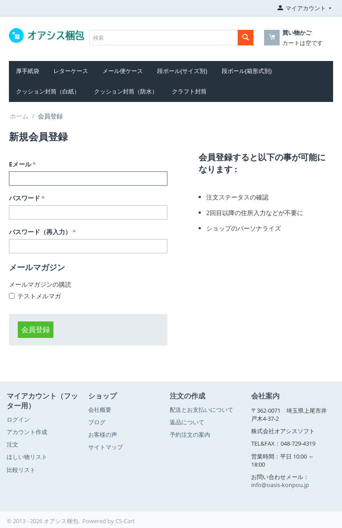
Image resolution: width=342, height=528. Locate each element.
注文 (12, 444)
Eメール (20, 164)
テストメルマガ (39, 296)
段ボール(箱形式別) (247, 71)
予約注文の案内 (190, 435)
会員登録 (35, 329)
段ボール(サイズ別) (182, 71)
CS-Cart (125, 521)
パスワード (24, 198)
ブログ (97, 422)
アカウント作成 (27, 432)
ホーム (19, 116)
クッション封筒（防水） (126, 91)
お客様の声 (102, 435)
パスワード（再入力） (40, 231)
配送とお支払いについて (201, 410)
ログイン (18, 419)
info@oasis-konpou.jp (280, 485)
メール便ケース (122, 71)
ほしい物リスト (27, 457)
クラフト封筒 (189, 91)
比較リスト (21, 470)
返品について (187, 422)
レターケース (70, 71)
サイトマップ (105, 447)
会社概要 (99, 410)
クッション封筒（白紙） (48, 91)
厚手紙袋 (27, 71)
